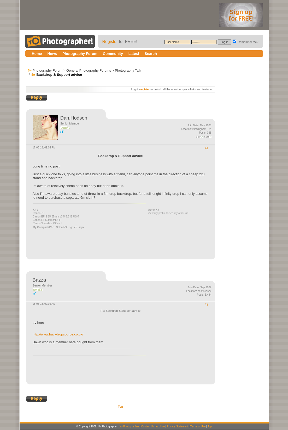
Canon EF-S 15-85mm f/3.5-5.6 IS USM (56, 216)
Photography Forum (47, 70)
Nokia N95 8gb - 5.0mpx (70, 227)
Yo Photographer (129, 426)
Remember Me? (245, 41)
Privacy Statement (177, 426)
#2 (206, 304)
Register (110, 41)
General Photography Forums (88, 70)
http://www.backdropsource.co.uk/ (58, 334)
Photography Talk (128, 70)
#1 (206, 148)
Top (120, 406)
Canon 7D (39, 213)
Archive (160, 426)
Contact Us (147, 426)
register (145, 89)
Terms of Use (197, 426)
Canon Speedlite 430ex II (47, 223)
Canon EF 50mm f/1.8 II (47, 220)
